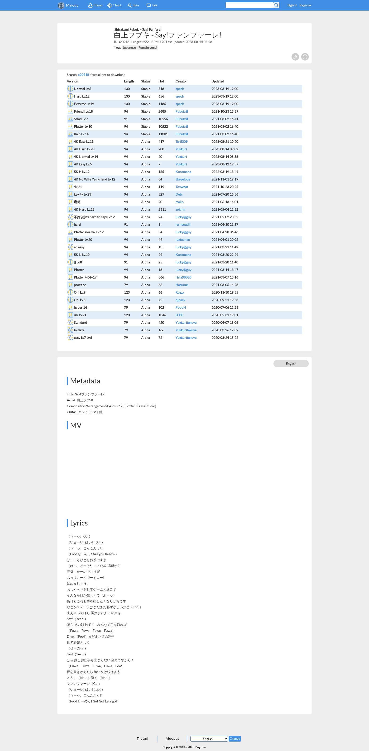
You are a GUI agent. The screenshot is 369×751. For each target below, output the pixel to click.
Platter (79, 270)
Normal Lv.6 (82, 89)
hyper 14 (80, 307)
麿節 (77, 202)
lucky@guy (183, 217)
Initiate (79, 330)
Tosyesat (182, 187)
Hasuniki (182, 285)
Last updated (175, 42)
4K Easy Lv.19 (83, 142)
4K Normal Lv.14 (86, 157)
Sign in (292, 5)
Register (306, 5)
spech (180, 89)
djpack (180, 300)
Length (136, 42)
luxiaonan (183, 240)
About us (172, 738)
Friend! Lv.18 (83, 111)
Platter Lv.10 (83, 126)
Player (95, 5)
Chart (114, 5)
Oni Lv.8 (79, 300)
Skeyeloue (183, 179)
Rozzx (180, 292)
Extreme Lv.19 (84, 104)
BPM (155, 42)
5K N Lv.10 (81, 255)
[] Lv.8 (78, 262)
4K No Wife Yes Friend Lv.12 (94, 179)
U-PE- (180, 315)
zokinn (180, 209)
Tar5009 (182, 142)
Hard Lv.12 (81, 96)
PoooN (181, 307)
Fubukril (182, 111)
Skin (133, 5)
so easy (79, 247)
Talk (151, 5)
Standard (80, 322)
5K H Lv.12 (81, 172)
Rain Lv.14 (81, 134)
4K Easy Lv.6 (83, 164)
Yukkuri (181, 149)
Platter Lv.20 (83, 240)
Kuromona (183, 172)
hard (77, 224)
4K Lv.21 (80, 315)
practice (80, 285)
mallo (180, 202)
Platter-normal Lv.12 (89, 232)
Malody (72, 5)
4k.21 (78, 187)
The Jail (142, 738)
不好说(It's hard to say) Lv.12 (94, 217)
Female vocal (147, 47)
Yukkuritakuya (186, 322)
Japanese (129, 47)
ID (115, 42)
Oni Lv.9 (79, 292)
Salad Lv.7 (81, 119)
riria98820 (183, 277)
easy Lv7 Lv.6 (83, 338)
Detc (179, 194)
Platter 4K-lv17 (85, 277)
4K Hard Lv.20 (84, 149)
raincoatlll (183, 224)
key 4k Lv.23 (82, 194)
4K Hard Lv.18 (84, 209)
